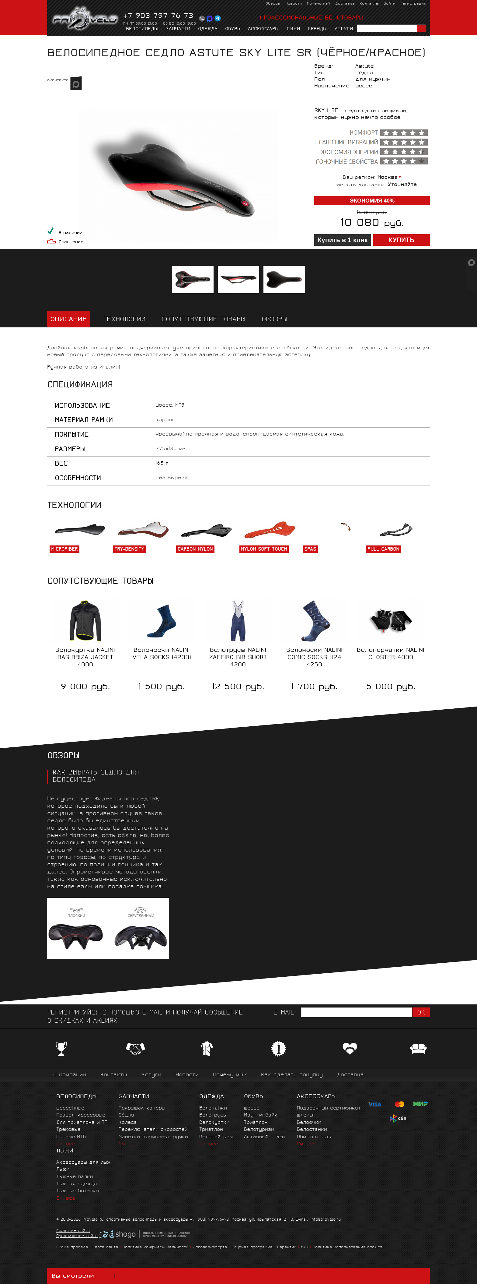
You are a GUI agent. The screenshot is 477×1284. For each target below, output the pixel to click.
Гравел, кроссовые (80, 1115)
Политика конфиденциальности (155, 1247)
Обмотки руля (315, 1137)
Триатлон (211, 1130)
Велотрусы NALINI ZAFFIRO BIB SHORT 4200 (238, 658)
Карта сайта (105, 1247)
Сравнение (71, 242)
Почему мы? (318, 4)
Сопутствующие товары (203, 320)
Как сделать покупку (292, 1075)
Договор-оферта (210, 1247)
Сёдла (105, 41)
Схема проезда (72, 1247)
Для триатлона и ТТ (81, 1123)
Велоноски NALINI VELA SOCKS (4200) (162, 654)
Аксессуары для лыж (83, 1162)
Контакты (369, 4)
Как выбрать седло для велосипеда (96, 777)
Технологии (124, 320)
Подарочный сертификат (329, 1108)
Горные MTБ (71, 1137)
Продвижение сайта (77, 1236)
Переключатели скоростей (153, 1130)
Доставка (345, 4)
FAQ (304, 1247)
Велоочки (309, 1123)
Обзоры (273, 4)
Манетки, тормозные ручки (153, 1137)
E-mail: (284, 1013)
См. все (65, 1144)
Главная (56, 41)
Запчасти (177, 29)
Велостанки (312, 1130)
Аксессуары (263, 29)
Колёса (128, 1123)
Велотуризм (259, 1130)
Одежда (208, 29)
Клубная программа (252, 1247)
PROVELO (85, 18)
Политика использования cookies (347, 1247)
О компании (69, 1075)
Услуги (343, 29)
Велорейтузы (216, 1137)
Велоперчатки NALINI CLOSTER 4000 (390, 654)
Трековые (68, 1130)
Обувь (232, 29)
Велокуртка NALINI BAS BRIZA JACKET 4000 (85, 658)
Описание (68, 320)
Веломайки (213, 1108)
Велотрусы (213, 1115)
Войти (389, 4)
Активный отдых (265, 1137)
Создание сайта (73, 1231)
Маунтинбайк (260, 1115)
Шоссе (251, 1108)
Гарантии (286, 1247)
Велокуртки (214, 1123)
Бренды (317, 29)
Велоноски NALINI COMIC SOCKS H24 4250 (314, 658)
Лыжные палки (74, 1177)
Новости (293, 4)
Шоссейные (70, 1108)
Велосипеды (142, 29)
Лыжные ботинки (77, 1191)
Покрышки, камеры (142, 1108)
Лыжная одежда (76, 1184)
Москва (388, 178)
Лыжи (293, 29)
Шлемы (305, 1115)
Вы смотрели (85, 1275)
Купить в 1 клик (343, 240)
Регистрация (413, 4)
